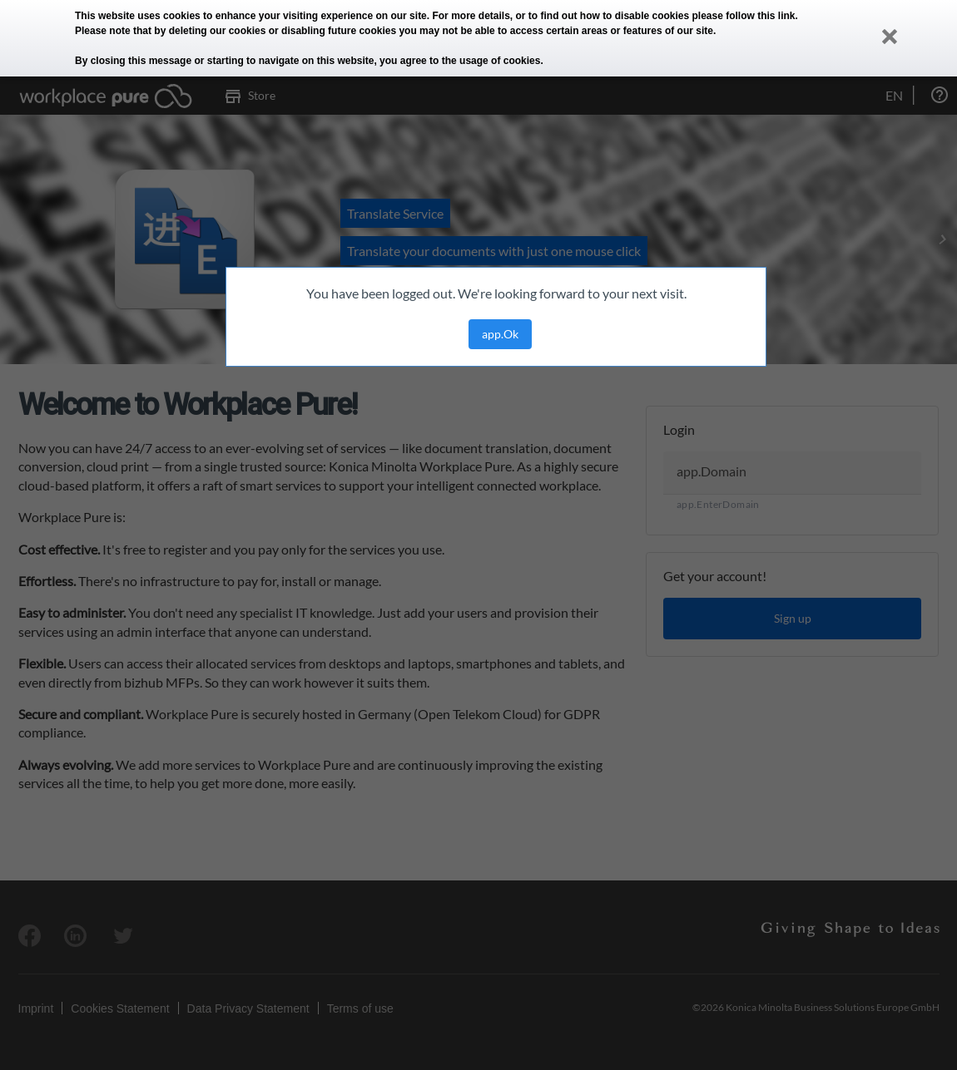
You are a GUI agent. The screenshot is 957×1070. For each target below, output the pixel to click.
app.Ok (500, 334)
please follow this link (744, 16)
